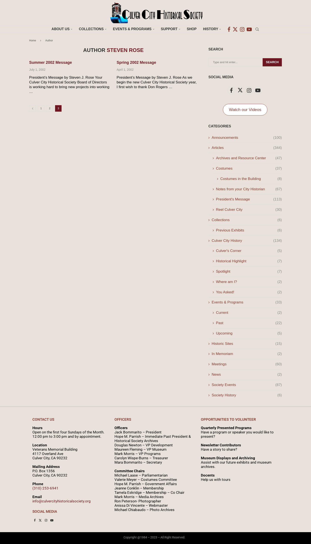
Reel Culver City (249, 209)
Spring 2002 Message (136, 62)
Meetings (247, 364)
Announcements (247, 137)
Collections (91, 29)
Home (32, 40)
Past (249, 323)
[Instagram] (242, 29)
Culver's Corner (249, 250)
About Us (61, 29)
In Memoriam (247, 353)
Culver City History (247, 240)
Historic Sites (247, 343)
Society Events (247, 385)
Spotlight (249, 271)
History (210, 29)
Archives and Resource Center (249, 158)
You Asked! (249, 292)
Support (169, 29)
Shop (192, 29)
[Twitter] (235, 29)
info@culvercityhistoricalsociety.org (61, 501)
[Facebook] (228, 29)
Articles (247, 147)
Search (272, 62)
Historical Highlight (249, 261)
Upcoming (249, 333)
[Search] (257, 29)
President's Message (249, 199)
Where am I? (249, 282)
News (247, 374)
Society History (247, 395)
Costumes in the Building (251, 178)
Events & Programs (132, 29)
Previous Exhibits (249, 230)
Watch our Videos (245, 109)
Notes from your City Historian (249, 189)
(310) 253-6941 (45, 488)
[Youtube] (249, 29)
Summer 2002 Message (50, 62)
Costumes (249, 168)
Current (249, 312)
